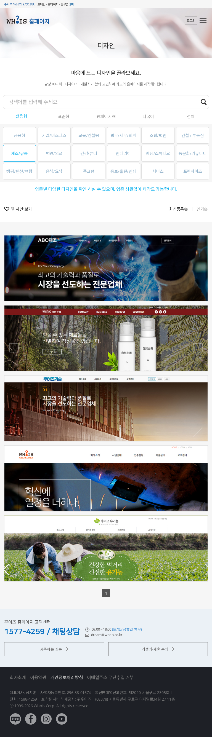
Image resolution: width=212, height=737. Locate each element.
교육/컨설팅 (88, 135)
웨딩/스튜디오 (158, 153)
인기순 (202, 209)
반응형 (21, 116)
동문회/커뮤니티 (193, 153)
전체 (190, 116)
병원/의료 (54, 153)
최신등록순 (178, 209)
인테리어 (123, 153)
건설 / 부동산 (192, 135)
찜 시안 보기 (21, 209)
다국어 (148, 116)
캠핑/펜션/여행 (19, 171)
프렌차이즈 (192, 171)
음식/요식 (54, 171)
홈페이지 (39, 21)
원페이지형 (106, 116)
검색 (204, 102)
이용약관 (38, 677)
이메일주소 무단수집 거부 (110, 677)
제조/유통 (19, 153)
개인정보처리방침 (67, 677)
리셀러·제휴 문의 (158, 649)
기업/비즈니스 (54, 135)
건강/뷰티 (88, 153)
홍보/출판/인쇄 (123, 171)
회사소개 (18, 677)
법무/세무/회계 (123, 135)
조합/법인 (158, 135)
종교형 (88, 171)
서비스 (158, 171)
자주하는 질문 (54, 649)
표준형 (63, 116)
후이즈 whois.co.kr (19, 4)
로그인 (191, 20)
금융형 (19, 135)
